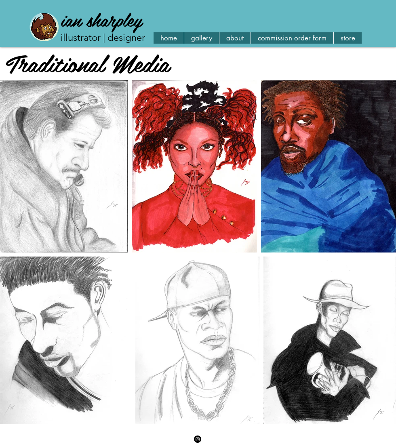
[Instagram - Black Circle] (197, 439)
